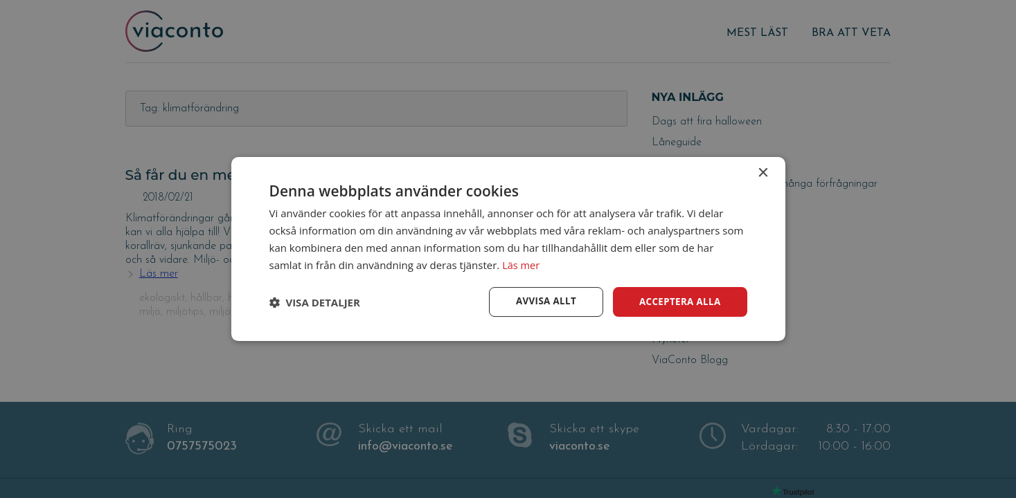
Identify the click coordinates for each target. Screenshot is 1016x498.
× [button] (763, 172)
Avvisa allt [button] (540, 301)
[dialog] (508, 249)
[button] (314, 302)
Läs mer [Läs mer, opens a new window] (521, 264)
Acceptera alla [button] (677, 301)
